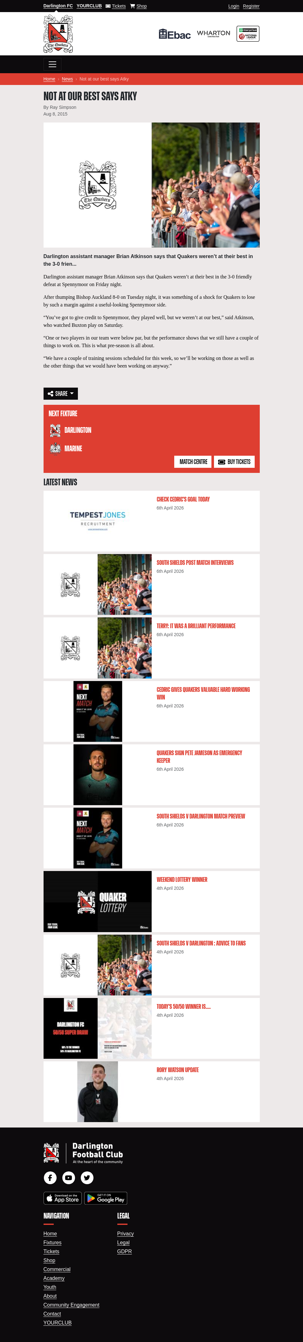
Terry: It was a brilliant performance (196, 626)
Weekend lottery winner (182, 880)
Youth (50, 1287)
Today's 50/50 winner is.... (184, 1007)
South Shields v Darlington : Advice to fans (201, 943)
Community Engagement (72, 1305)
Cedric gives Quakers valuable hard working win (203, 694)
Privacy (125, 1233)
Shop (49, 1260)
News (67, 78)
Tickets (51, 1251)
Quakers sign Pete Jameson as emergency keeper (199, 757)
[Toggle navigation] (52, 64)
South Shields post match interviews (195, 563)
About (50, 1296)
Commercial (57, 1269)
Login (233, 6)
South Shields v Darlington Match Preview (201, 816)
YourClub (58, 1322)
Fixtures (53, 1242)
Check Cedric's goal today (183, 499)
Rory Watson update (178, 1070)
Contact (52, 1314)
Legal (123, 1242)
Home (49, 78)
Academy (54, 1278)
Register (251, 6)
